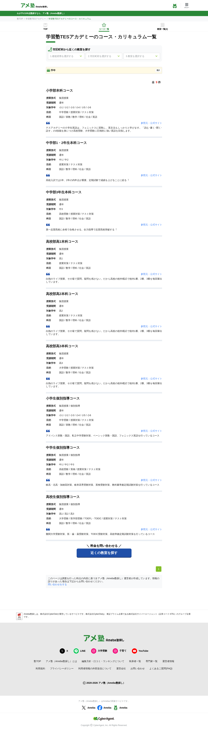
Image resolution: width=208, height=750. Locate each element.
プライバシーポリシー (62, 668)
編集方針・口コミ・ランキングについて (103, 661)
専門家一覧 (152, 661)
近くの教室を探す (104, 553)
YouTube (140, 651)
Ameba (88, 708)
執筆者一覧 (135, 661)
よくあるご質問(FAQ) (160, 668)
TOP (45, 29)
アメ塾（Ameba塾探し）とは (61, 661)
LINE (79, 651)
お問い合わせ (138, 668)
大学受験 (99, 651)
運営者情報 (168, 661)
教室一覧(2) (162, 29)
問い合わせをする (57, 584)
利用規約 (40, 668)
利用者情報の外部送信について (94, 668)
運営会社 (121, 668)
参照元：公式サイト (151, 123)
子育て (119, 651)
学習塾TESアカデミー (36, 19)
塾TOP (20, 19)
